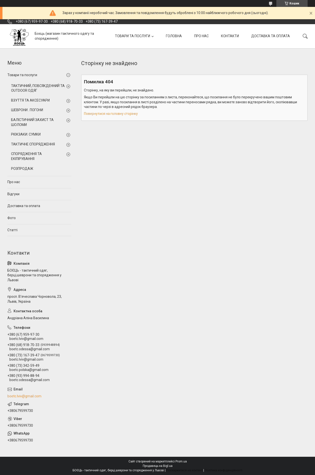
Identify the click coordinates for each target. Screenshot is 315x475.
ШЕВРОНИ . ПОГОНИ (27, 110)
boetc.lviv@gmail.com (24, 396)
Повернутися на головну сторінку (111, 114)
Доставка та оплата (23, 206)
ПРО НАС (201, 36)
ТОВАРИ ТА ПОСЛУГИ (132, 36)
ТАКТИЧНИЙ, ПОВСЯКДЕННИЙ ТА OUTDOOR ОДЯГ (38, 88)
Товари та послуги (22, 75)
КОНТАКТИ (230, 36)
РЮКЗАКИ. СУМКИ (26, 134)
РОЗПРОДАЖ (22, 169)
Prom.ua (181, 461)
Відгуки (13, 194)
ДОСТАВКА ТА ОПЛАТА (270, 36)
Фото (11, 218)
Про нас (13, 182)
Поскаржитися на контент (184, 470)
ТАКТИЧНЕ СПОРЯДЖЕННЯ (33, 144)
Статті (12, 230)
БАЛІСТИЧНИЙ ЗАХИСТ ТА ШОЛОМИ (32, 122)
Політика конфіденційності (223, 470)
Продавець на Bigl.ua (158, 466)
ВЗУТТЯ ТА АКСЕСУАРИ (30, 100)
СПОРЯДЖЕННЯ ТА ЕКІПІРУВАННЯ (26, 156)
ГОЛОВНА (174, 36)
